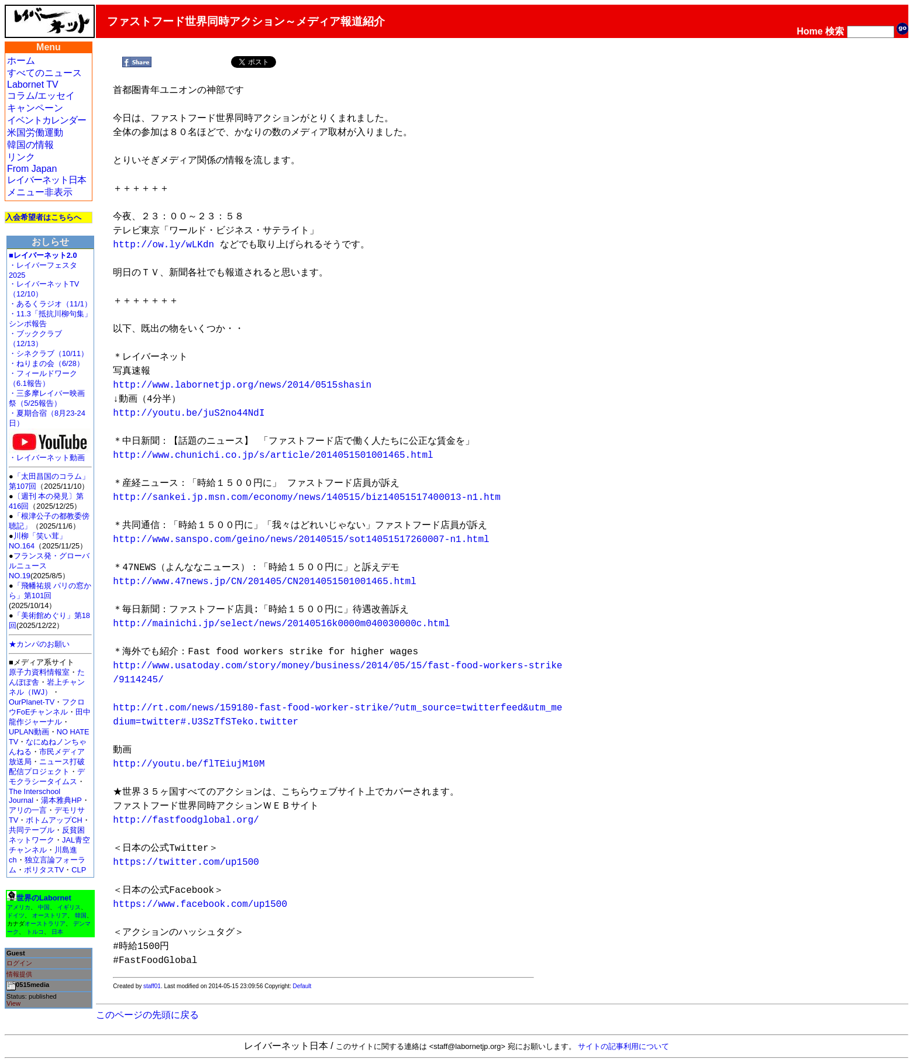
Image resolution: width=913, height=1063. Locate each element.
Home (809, 31)
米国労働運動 (35, 132)
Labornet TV (32, 84)
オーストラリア (45, 923)
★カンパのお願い (39, 644)
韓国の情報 (30, 145)
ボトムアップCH (54, 820)
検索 (834, 31)
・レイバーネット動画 (50, 454)
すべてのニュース (44, 73)
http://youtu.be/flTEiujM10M (188, 764)
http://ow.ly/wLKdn (163, 245)
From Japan (32, 169)
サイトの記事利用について (623, 1046)
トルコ (35, 932)
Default (302, 986)
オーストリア (49, 915)
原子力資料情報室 (39, 672)
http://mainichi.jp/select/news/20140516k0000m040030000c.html (281, 624)
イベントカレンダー (46, 120)
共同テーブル (31, 830)
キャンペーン (35, 108)
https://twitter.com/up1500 (186, 862)
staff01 (152, 986)
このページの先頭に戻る (147, 1015)
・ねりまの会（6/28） (46, 363)
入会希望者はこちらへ (43, 217)
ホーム (21, 60)
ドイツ (16, 915)
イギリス (69, 907)
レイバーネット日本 (46, 180)
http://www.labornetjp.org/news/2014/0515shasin (242, 385)
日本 (57, 932)
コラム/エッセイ (41, 96)
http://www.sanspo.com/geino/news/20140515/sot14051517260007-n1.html (301, 539)
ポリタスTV (44, 869)
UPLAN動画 (29, 731)
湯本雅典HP (61, 800)
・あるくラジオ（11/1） (50, 303)
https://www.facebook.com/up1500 (200, 904)
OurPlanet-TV (31, 702)
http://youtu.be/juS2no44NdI (188, 413)
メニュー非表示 (40, 192)
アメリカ (18, 907)
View (13, 1003)
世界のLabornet (43, 897)
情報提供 (19, 974)
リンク (21, 157)
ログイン (19, 963)
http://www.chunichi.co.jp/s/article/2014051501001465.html (273, 455)
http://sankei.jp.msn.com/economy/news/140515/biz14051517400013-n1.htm (307, 497)
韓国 (81, 915)
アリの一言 (28, 810)
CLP (78, 869)
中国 (44, 907)
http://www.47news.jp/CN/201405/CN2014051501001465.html (264, 582)
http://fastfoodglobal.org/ (186, 820)
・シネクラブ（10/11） (48, 353)
